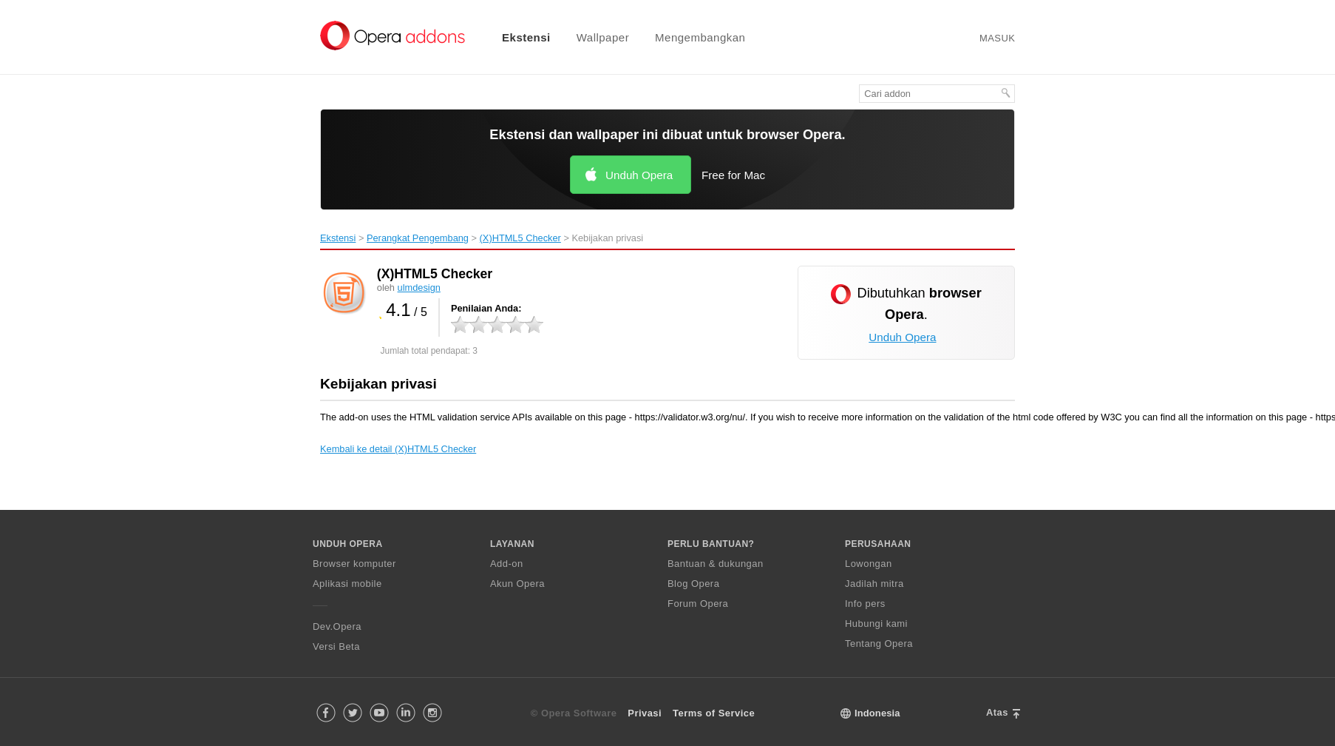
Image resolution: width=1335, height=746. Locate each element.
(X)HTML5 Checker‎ (520, 237)
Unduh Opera (639, 175)
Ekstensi (526, 37)
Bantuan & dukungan (716, 563)
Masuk (997, 38)
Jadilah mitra (874, 583)
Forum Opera (698, 603)
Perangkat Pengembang (418, 237)
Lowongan (868, 563)
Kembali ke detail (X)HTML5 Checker (398, 448)
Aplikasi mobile (347, 583)
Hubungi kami (876, 623)
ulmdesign (419, 287)
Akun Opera (517, 583)
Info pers (865, 603)
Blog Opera (693, 583)
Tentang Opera (879, 643)
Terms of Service (714, 713)
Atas (997, 712)
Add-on (506, 563)
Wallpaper (603, 37)
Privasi (645, 713)
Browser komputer (354, 563)
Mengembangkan (700, 37)
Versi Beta (336, 646)
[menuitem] (517, 37)
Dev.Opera (337, 626)
